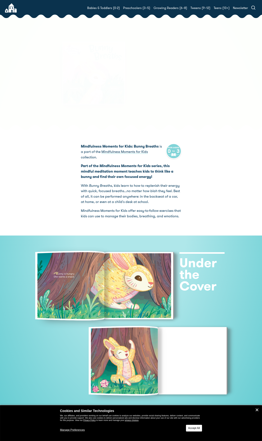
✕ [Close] (257, 410)
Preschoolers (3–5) (136, 8)
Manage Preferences (72, 429)
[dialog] (131, 423)
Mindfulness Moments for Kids (121, 151)
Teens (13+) (222, 8)
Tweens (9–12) (200, 8)
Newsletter (240, 8)
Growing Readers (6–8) (170, 8)
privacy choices (132, 420)
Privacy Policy (89, 420)
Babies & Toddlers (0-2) (103, 8)
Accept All (194, 428)
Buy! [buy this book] (142, 104)
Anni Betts (196, 92)
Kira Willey (153, 92)
